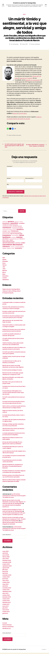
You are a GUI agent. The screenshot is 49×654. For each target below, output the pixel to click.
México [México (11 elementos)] (7, 241)
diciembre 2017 (6, 603)
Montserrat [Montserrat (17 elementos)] (22, 240)
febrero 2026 (5, 558)
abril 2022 (5, 587)
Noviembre (5, 277)
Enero (4, 264)
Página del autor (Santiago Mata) (11, 290)
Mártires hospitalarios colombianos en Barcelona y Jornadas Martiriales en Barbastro (12, 467)
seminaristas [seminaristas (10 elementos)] (12, 248)
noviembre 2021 (6, 589)
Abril (3, 259)
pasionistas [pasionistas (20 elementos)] (17, 244)
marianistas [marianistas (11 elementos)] (13, 238)
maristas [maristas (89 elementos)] (19, 238)
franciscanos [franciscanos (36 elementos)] (14, 232)
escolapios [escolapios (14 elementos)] (4, 232)
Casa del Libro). (23, 114)
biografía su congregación (33, 80)
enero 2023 (5, 581)
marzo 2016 (5, 611)
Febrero (4, 266)
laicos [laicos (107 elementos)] (21, 236)
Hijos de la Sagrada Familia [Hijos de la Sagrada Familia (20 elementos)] (16, 235)
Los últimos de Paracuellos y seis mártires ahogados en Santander (12, 523)
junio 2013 (5, 614)
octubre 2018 (6, 602)
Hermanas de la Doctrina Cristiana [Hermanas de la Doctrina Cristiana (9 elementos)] (15, 233)
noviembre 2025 (6, 563)
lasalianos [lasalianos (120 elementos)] (6, 238)
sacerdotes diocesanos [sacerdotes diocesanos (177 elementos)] (12, 246)
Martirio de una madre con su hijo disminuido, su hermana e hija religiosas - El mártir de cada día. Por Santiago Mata (13, 503)
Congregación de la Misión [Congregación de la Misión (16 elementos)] (17, 229)
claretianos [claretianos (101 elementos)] (6, 229)
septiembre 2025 (7, 567)
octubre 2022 (6, 583)
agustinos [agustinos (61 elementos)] (11, 223)
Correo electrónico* (14, 537)
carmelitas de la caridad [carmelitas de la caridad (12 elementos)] (7, 227)
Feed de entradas (7, 626)
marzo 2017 (5, 607)
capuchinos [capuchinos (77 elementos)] (14, 224)
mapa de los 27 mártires (27, 78)
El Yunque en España (7, 294)
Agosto (4, 260)
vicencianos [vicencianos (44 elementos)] (18, 249)
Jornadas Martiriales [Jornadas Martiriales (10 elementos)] (15, 236)
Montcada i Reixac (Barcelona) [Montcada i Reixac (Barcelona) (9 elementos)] (14, 240)
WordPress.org (6, 629)
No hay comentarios (35, 44)
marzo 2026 (5, 556)
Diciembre (5, 262)
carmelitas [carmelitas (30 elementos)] (22, 224)
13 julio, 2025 (25, 44)
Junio (3, 270)
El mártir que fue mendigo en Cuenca (12, 371)
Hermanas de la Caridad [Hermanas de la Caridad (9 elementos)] (6, 233)
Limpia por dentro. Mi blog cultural (11, 292)
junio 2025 (5, 572)
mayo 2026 (5, 552)
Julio (24, 14)
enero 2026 (5, 560)
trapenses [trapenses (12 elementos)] (4, 249)
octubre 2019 (6, 600)
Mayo (3, 275)
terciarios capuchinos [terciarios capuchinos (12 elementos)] (19, 248)
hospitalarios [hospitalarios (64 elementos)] (6, 236)
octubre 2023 (6, 578)
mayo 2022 (5, 585)
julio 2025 (5, 570)
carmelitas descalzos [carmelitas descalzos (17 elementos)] (17, 227)
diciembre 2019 (6, 598)
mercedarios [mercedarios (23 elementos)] (5, 240)
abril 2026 (5, 554)
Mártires (4, 271)
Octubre (4, 279)
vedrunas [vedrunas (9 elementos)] (12, 249)
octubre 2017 (5, 605)
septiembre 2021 (6, 592)
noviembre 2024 (6, 576)
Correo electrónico (29, 179)
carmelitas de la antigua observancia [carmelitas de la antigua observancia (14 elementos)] (10, 226)
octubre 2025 (6, 565)
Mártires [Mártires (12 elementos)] (4, 241)
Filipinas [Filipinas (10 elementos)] (9, 232)
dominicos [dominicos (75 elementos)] (20, 231)
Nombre (9, 179)
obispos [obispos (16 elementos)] (11, 241)
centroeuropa (15, 44)
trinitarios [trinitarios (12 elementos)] (9, 249)
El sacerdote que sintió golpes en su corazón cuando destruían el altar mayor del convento (13, 393)
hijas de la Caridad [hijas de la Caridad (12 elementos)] (6, 235)
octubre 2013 (6, 613)
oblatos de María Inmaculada (15, 135)
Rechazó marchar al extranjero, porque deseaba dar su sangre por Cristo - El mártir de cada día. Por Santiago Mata (14, 520)
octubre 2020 (6, 596)
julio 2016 (5, 609)
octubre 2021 (5, 591)
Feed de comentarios (8, 628)
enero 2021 (5, 594)
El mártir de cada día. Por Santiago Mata (24, 3)
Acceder (4, 624)
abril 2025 (5, 574)
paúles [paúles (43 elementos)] (23, 244)
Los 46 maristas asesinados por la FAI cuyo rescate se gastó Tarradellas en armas (13, 497)
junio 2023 (5, 580)
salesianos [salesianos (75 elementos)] (6, 248)
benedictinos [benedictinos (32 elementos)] (6, 224)
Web (8, 185)
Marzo (4, 273)
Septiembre (5, 281)
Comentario (10, 167)
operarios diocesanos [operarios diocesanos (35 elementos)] (8, 244)
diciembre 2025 (6, 561)
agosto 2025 (5, 569)
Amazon (15, 114)
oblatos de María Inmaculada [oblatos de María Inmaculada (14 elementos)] (8, 242)
